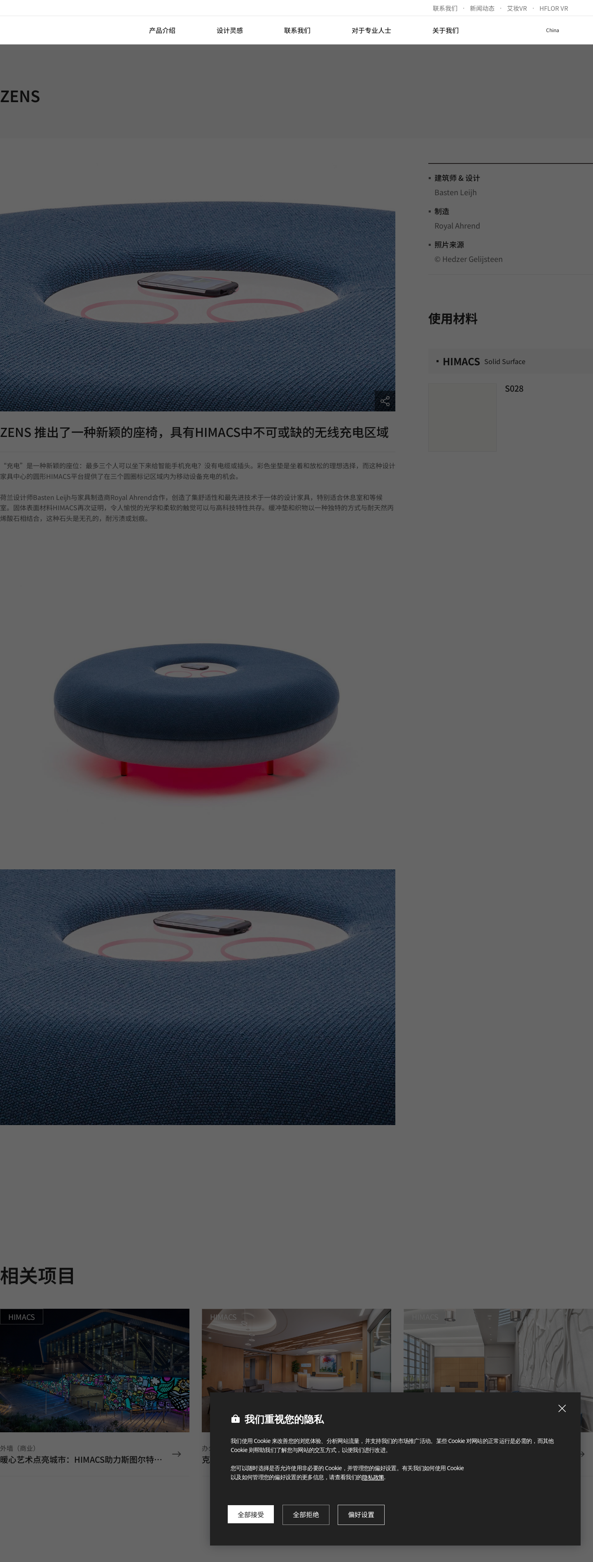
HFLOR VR (553, 8)
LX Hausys (58, 30)
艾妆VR (517, 8)
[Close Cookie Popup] (562, 1408)
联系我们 (445, 8)
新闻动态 (482, 8)
